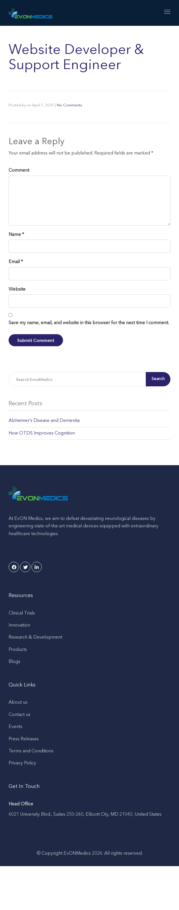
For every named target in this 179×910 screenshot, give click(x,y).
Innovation (19, 625)
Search (158, 379)
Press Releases (24, 739)
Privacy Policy (22, 763)
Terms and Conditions (31, 751)
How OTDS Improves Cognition (42, 433)
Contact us (19, 715)
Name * (16, 234)
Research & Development (35, 637)
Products (18, 649)
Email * (16, 262)
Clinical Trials (22, 613)
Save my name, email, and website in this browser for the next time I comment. (89, 323)
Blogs (14, 661)
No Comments (69, 105)
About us (18, 702)
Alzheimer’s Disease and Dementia (44, 420)
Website (17, 289)
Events (15, 727)
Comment (19, 170)
